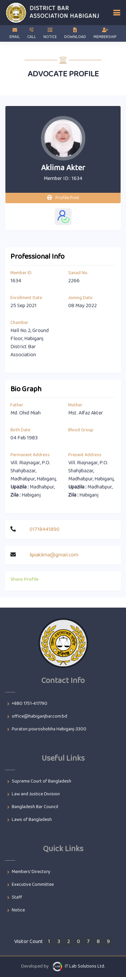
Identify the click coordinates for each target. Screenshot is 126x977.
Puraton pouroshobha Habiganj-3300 (49, 729)
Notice (18, 910)
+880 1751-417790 (29, 703)
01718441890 (44, 529)
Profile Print (63, 198)
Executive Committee (33, 884)
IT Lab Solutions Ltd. (85, 966)
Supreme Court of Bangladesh (41, 781)
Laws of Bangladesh (32, 820)
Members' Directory (31, 872)
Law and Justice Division (36, 794)
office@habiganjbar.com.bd (39, 716)
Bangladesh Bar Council (35, 807)
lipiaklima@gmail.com (54, 554)
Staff (17, 897)
